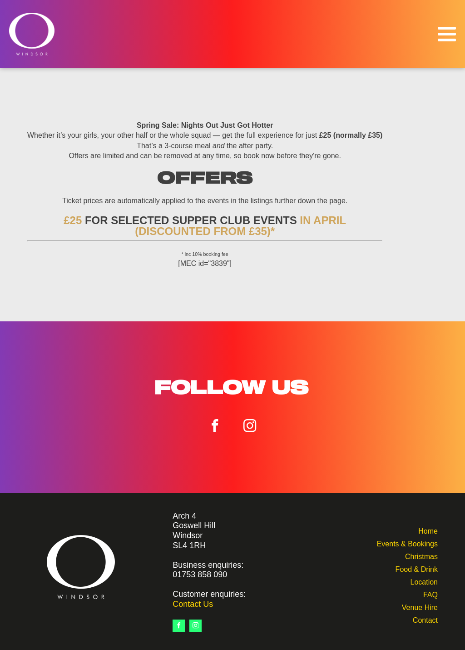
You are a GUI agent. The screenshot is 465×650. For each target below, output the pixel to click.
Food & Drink (417, 568)
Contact (425, 619)
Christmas (421, 556)
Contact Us (193, 604)
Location (424, 581)
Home (428, 530)
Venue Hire (420, 607)
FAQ (430, 594)
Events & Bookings (407, 543)
